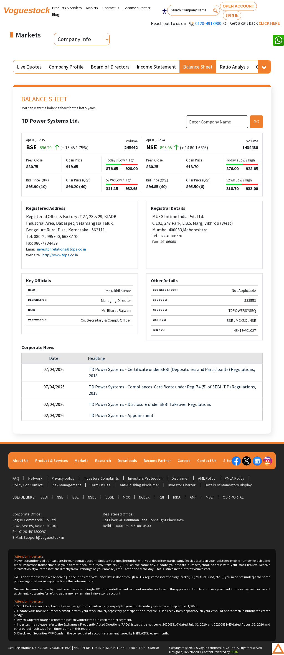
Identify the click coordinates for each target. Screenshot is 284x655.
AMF (193, 497)
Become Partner (157, 460)
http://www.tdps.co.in (60, 254)
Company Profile (66, 67)
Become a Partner (137, 8)
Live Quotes (29, 67)
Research (103, 460)
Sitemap (230, 460)
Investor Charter (182, 484)
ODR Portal (233, 497)
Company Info (74, 39)
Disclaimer (180, 478)
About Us (21, 460)
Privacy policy (63, 478)
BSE (75, 497)
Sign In (232, 15)
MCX (126, 497)
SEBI (44, 497)
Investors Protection (145, 478)
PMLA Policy (234, 478)
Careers (184, 460)
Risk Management (66, 484)
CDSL (109, 497)
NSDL (92, 497)
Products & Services (67, 8)
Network (35, 478)
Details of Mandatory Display (228, 484)
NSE (60, 497)
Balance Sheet (197, 67)
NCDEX (144, 497)
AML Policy (206, 478)
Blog (55, 14)
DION (234, 652)
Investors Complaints (101, 478)
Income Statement (156, 67)
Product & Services (51, 460)
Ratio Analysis (234, 67)
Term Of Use (100, 484)
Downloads (127, 460)
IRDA (177, 497)
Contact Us (110, 8)
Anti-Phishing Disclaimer (139, 484)
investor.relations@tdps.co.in (61, 249)
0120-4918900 (208, 23)
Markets (92, 8)
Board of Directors (110, 67)
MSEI (210, 497)
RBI (161, 497)
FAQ (15, 478)
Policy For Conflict (27, 484)
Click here (269, 23)
